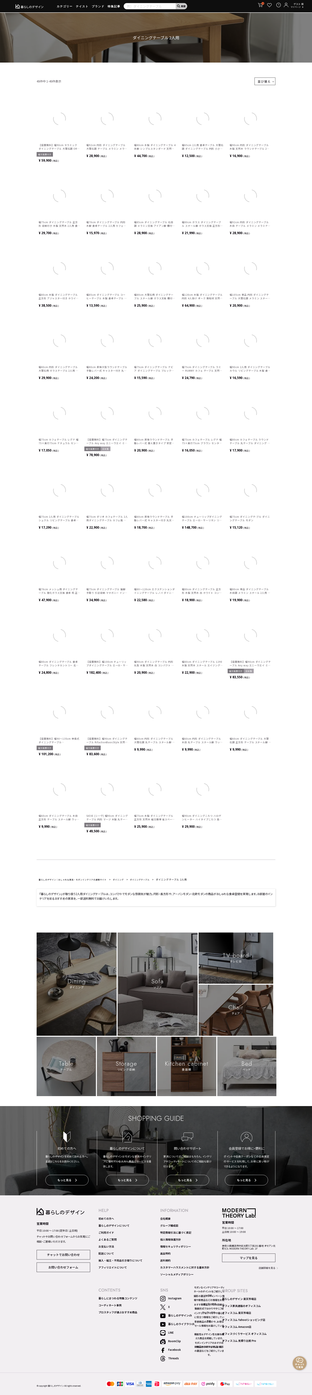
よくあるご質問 (107, 1241)
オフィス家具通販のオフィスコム (241, 1307)
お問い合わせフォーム (63, 1268)
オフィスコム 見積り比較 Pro (239, 1342)
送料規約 (165, 1261)
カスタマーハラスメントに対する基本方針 (184, 1268)
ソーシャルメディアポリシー (177, 1275)
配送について (106, 1255)
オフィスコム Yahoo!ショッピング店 (243, 1321)
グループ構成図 (169, 1227)
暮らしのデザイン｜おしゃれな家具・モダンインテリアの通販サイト (79, 881)
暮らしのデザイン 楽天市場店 (239, 1300)
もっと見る (67, 1182)
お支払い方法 (106, 1248)
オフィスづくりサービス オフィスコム (244, 1335)
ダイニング (132, 881)
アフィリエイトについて (112, 1268)
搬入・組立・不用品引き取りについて (120, 1261)
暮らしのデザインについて (114, 1227)
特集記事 (114, 7)
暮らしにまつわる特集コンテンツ (117, 1299)
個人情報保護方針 (170, 1241)
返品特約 (165, 1255)
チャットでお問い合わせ (63, 1256)
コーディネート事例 (110, 1306)
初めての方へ (106, 1220)
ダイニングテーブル (157, 881)
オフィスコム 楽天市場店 (236, 1314)
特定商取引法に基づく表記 (175, 1234)
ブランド (98, 7)
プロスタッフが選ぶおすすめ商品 (117, 1313)
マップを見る (249, 1259)
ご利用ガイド (106, 1234)
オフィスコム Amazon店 (236, 1328)
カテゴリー (65, 7)
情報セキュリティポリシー (175, 1248)
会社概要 (165, 1220)
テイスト (82, 7)
